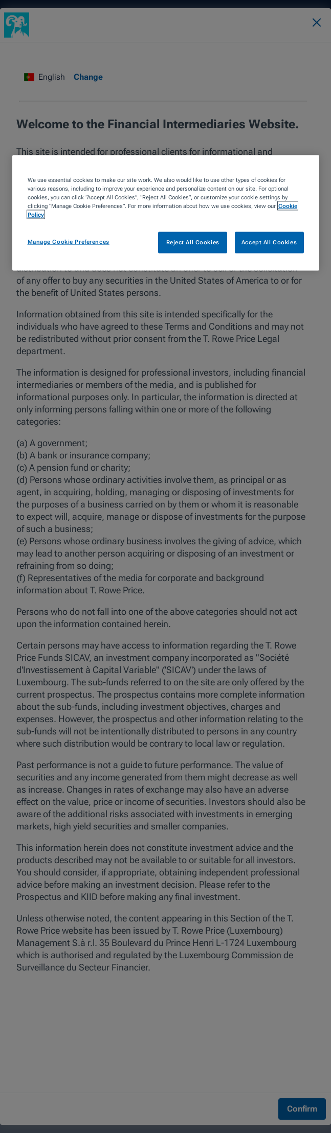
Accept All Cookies (269, 241)
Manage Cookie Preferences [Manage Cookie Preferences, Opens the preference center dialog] (68, 241)
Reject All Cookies (192, 241)
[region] (165, 212)
